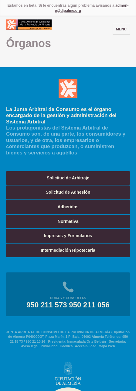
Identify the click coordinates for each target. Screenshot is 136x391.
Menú (121, 29)
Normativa (68, 221)
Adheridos (67, 206)
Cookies (66, 346)
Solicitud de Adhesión (68, 192)
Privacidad (49, 346)
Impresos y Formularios (68, 235)
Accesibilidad (86, 346)
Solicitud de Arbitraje (68, 177)
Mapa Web (107, 346)
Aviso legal (30, 346)
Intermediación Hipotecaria (68, 250)
